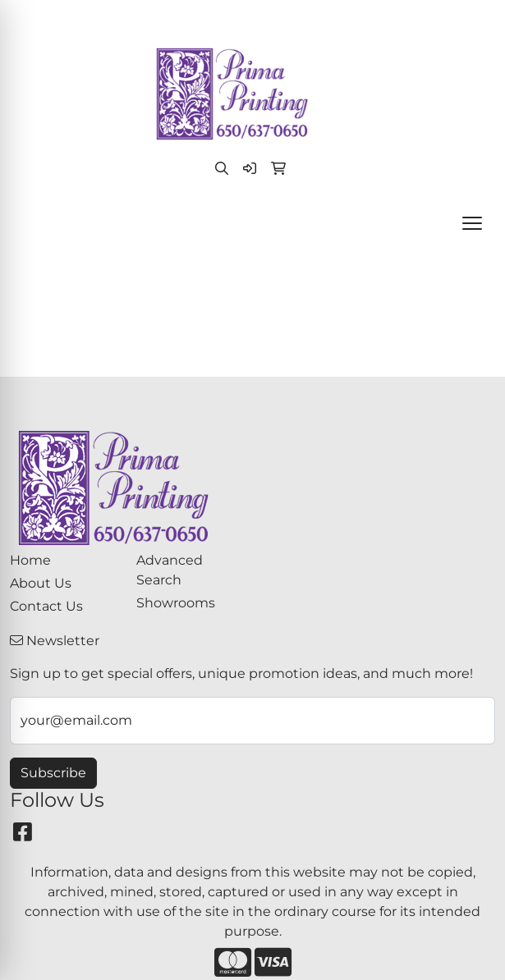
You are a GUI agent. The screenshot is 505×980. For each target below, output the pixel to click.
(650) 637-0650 (156, 17)
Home (30, 560)
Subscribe (53, 773)
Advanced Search (169, 570)
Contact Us (46, 606)
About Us (40, 583)
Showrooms (175, 603)
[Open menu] (472, 223)
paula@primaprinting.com (303, 17)
